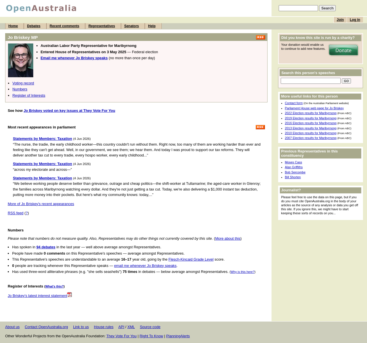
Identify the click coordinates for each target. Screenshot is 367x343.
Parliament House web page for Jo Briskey (314, 108)
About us (12, 327)
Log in (355, 20)
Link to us (81, 327)
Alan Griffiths (294, 167)
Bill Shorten (293, 177)
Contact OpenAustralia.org (46, 327)
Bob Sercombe (295, 172)
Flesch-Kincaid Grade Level (191, 259)
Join (340, 20)
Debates (33, 26)
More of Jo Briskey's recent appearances (41, 204)
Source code (150, 327)
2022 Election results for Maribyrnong (311, 113)
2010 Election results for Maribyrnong (311, 133)
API (121, 327)
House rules (103, 327)
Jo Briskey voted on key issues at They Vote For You (69, 110)
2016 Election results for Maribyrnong (311, 123)
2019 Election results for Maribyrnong (311, 118)
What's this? (54, 286)
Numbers (19, 89)
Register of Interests (28, 95)
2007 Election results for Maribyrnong (311, 138)
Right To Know (151, 336)
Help (151, 26)
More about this (227, 238)
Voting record (23, 83)
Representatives (101, 26)
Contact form (294, 103)
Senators (131, 26)
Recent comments (64, 26)
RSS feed (16, 213)
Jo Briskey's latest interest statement (40, 296)
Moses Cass (293, 162)
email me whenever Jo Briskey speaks (145, 265)
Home (13, 26)
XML (131, 327)
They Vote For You (121, 336)
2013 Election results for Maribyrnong (311, 128)
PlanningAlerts (178, 336)
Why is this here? (242, 271)
